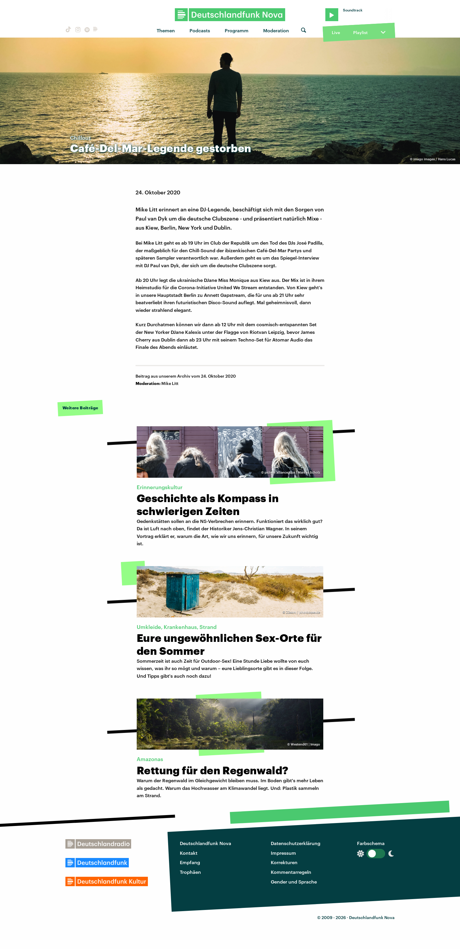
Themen (166, 30)
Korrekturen (284, 862)
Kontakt (188, 853)
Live (336, 32)
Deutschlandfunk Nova (205, 843)
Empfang (190, 862)
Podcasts (200, 30)
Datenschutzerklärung (295, 843)
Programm (236, 30)
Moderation (276, 30)
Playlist (360, 32)
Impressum (283, 853)
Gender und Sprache (294, 881)
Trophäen (190, 872)
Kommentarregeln (291, 872)
